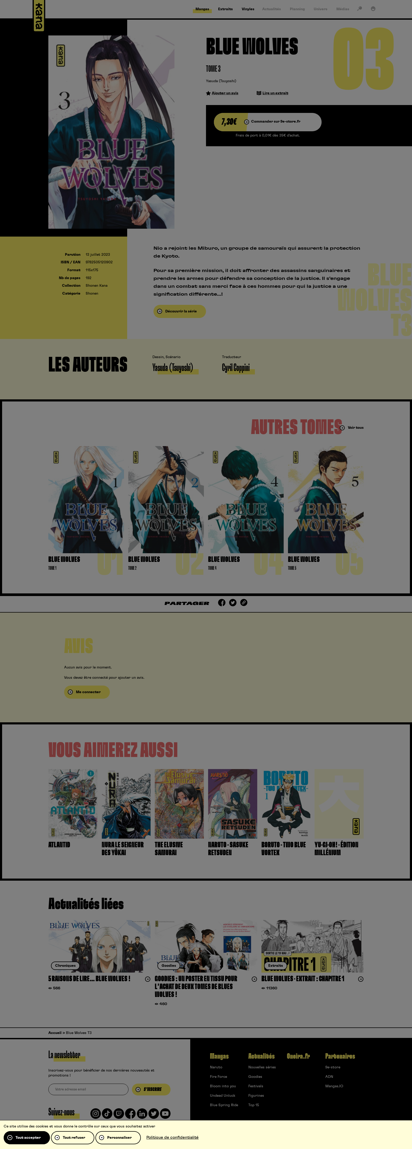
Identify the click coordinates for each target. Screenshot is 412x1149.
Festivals (255, 1086)
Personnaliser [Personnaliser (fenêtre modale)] (119, 1138)
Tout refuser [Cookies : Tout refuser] (74, 1138)
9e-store (332, 1067)
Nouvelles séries (262, 1067)
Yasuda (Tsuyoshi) (221, 81)
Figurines (256, 1096)
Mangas (219, 1056)
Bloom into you (223, 1086)
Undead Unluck (222, 1096)
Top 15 (253, 1105)
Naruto (216, 1067)
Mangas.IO (334, 1086)
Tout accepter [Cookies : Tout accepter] (28, 1138)
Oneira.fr (298, 1056)
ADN (329, 1077)
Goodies (255, 1077)
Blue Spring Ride (224, 1105)
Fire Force (218, 1077)
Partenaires (340, 1056)
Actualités (261, 1056)
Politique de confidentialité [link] (172, 1137)
